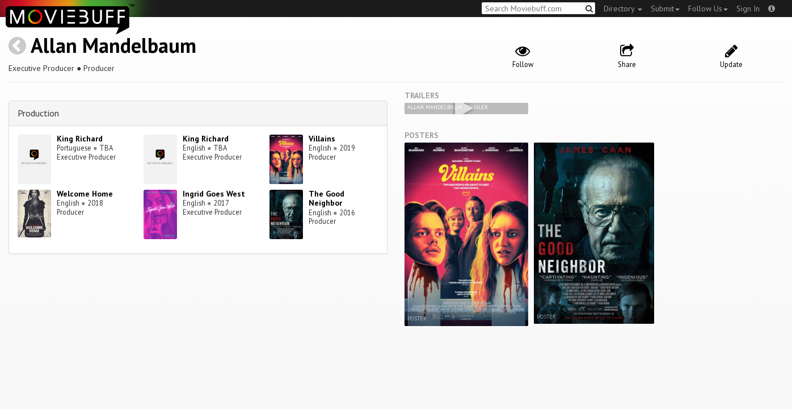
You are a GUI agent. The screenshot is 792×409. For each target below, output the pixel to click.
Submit (665, 8)
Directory (623, 8)
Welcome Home (85, 194)
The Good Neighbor (326, 198)
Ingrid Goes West (214, 194)
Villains (322, 138)
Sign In (748, 8)
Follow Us (708, 8)
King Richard (80, 138)
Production (38, 113)
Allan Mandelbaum (113, 45)
